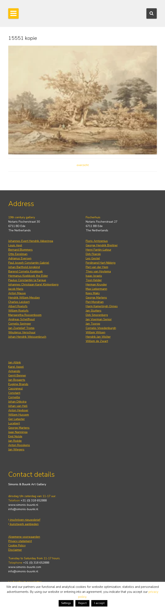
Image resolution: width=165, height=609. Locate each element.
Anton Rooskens (19, 445)
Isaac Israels (94, 276)
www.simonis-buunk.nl (23, 505)
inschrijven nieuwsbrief (24, 520)
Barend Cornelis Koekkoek (25, 271)
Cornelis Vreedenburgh (101, 328)
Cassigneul (15, 389)
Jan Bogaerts (16, 380)
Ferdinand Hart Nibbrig (100, 263)
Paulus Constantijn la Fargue (27, 280)
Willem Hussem (18, 415)
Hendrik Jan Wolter (98, 337)
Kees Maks (93, 293)
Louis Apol (15, 245)
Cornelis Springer (19, 324)
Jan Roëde (15, 441)
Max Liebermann (96, 289)
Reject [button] (82, 603)
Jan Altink (14, 362)
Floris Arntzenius (97, 241)
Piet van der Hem (97, 267)
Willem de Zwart (97, 341)
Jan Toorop (93, 324)
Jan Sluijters (93, 311)
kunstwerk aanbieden (23, 524)
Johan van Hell (17, 406)
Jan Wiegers (16, 449)
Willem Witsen (95, 332)
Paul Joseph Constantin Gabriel (28, 263)
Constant (14, 393)
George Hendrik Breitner (102, 245)
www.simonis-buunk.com (24, 567)
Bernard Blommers (20, 250)
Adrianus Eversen (19, 258)
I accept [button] (99, 603)
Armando (14, 371)
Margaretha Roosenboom (25, 315)
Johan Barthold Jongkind (24, 267)
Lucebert (14, 423)
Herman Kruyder (96, 284)
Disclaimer (15, 550)
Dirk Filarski (93, 254)
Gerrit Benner (17, 375)
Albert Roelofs (17, 306)
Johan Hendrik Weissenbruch (27, 337)
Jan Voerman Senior (99, 319)
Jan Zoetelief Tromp (21, 328)
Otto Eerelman (17, 254)
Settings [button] (66, 603)
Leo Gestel (93, 258)
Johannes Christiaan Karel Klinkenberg (33, 284)
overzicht (83, 165)
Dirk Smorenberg (97, 315)
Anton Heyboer (18, 410)
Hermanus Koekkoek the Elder (28, 276)
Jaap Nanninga (17, 432)
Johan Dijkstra (17, 402)
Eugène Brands (18, 384)
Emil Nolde (15, 436)
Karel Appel (16, 367)
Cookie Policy (17, 545)
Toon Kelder (94, 280)
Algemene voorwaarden (24, 537)
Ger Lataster (16, 419)
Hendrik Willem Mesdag (24, 298)
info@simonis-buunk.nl (23, 509)
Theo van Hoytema (98, 271)
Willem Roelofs (18, 311)
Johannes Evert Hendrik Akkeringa (30, 241)
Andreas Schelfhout (21, 319)
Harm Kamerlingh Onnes (102, 306)
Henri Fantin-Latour (98, 250)
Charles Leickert (19, 302)
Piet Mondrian (95, 302)
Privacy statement (20, 541)
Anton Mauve (17, 293)
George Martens (96, 298)
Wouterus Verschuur (22, 332)
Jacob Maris (15, 289)
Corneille (14, 397)
